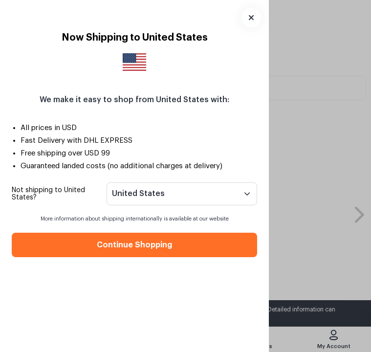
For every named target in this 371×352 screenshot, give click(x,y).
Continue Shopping (134, 245)
